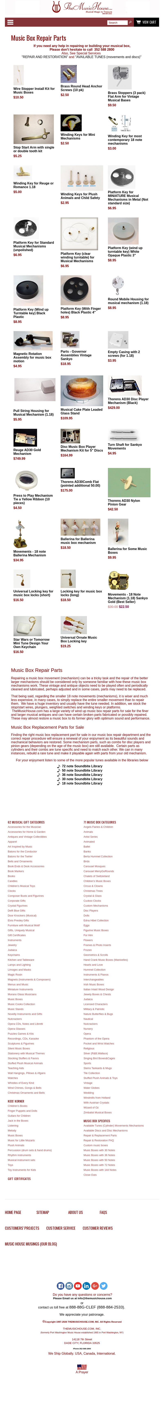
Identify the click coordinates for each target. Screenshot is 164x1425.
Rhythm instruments (19, 1155)
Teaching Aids (16, 1068)
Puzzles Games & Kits (21, 1033)
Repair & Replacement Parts (100, 1135)
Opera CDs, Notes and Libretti (25, 1023)
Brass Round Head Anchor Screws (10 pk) (81, 88)
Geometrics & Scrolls (96, 954)
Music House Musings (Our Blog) (31, 1244)
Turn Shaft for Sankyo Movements (125, 446)
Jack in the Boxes (18, 1120)
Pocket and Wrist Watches (99, 1043)
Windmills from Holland (97, 1097)
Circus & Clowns (93, 885)
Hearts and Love (93, 964)
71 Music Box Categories (100, 822)
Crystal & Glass (93, 895)
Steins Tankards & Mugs (98, 1068)
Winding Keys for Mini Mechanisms (78, 136)
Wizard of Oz (91, 1107)
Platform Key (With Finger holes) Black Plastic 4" (81, 310)
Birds (86, 861)
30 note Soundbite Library (82, 779)
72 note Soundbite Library (82, 766)
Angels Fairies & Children (98, 826)
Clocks (12, 890)
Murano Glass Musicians (22, 994)
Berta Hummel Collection (98, 856)
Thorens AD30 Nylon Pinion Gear (124, 502)
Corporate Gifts (17, 900)
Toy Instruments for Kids (22, 1169)
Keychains (14, 954)
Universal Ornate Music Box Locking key (79, 639)
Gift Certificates (17, 935)
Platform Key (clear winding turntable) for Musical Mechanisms (77, 257)
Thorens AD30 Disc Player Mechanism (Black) (128, 401)
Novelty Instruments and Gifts (25, 1014)
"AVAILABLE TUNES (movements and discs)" (108, 57)
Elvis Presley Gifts (18, 920)
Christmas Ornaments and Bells (26, 1092)
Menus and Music (18, 984)
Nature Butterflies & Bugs (98, 1014)
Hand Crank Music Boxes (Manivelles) (106, 959)
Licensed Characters (95, 1004)
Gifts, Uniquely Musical (21, 930)
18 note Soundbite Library (82, 783)
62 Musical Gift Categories (26, 822)
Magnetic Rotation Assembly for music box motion (32, 357)
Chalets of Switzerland (97, 876)
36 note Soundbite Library (82, 775)
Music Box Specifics (97, 1120)
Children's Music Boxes (97, 881)
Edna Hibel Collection (96, 920)
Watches (13, 1078)
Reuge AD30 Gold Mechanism (27, 451)
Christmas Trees (93, 890)
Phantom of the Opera (96, 1038)
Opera (87, 1033)
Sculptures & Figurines (21, 1043)
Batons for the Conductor (22, 851)
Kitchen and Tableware (21, 959)
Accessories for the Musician (24, 826)
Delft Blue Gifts (16, 910)
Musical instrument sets (21, 1160)
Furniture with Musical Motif (24, 925)
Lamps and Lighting (19, 964)
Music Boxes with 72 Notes (99, 1165)
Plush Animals (16, 1145)
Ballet (87, 846)
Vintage (88, 1082)
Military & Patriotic (94, 1009)
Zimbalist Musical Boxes (98, 1112)
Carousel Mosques (94, 866)
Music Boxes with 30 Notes (99, 1150)
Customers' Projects (22, 1228)
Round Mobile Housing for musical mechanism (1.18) (128, 301)
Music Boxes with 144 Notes (100, 1169)
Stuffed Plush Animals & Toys (101, 1078)
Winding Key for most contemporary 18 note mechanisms (125, 139)
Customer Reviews (98, 1228)
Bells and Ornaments (20, 861)
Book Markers (16, 871)
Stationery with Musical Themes (26, 1053)
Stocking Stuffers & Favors (23, 1058)
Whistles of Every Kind (21, 1082)
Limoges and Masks (19, 969)
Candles (12, 881)
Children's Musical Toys (21, 885)
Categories (10, 22)
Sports (87, 1063)
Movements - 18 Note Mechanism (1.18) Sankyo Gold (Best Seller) (128, 598)
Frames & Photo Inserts (97, 945)
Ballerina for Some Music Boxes (127, 550)
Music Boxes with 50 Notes (99, 1160)
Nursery (88, 1028)
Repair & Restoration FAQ (99, 1140)
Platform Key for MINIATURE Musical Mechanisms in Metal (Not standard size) (128, 197)
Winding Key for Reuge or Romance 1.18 (34, 185)
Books (11, 876)
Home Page (13, 1212)
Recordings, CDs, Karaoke (23, 1038)
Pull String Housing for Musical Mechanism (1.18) (34, 412)
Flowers (88, 940)
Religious (89, 1048)
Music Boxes (15, 999)
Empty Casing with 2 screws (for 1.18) (124, 353)
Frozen (88, 950)
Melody (12, 1130)
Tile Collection (92, 1073)
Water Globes (92, 1087)
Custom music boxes (96, 1145)
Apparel (12, 841)
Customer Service (61, 1228)
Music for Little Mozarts (21, 1140)
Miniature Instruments (20, 989)
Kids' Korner (16, 1101)
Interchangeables (94, 979)
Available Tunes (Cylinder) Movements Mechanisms (114, 1125)
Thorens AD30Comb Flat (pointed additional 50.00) (80, 483)
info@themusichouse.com (95, 1298)
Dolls (86, 915)
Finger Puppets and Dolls (22, 1110)
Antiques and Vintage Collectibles (27, 836)
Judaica (12, 950)
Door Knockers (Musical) (22, 915)
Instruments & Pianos (96, 974)
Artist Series (91, 836)
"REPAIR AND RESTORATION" (45, 57)
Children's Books (17, 1105)
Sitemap (42, 1212)
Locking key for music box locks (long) (81, 593)
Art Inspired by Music (20, 846)
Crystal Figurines (17, 905)
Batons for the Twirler (20, 856)
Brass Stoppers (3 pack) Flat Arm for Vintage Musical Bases (126, 96)
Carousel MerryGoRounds (99, 871)
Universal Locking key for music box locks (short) (33, 593)
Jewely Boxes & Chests (97, 994)
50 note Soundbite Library (82, 770)
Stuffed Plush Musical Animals (25, 1063)
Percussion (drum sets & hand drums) (30, 1150)
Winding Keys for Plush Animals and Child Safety (80, 196)
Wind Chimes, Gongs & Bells (24, 1087)
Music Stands (16, 1009)
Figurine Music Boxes (96, 930)
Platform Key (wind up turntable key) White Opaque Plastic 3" (125, 251)
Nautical (88, 1018)
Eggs (86, 925)
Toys (10, 1165)
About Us (75, 1212)
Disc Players (91, 910)
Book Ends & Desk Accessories (26, 866)
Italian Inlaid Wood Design (99, 989)
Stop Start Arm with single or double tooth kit (34, 149)
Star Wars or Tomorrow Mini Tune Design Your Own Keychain (32, 643)
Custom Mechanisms (96, 905)
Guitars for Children (19, 1115)
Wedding (89, 1092)
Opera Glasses (16, 1028)
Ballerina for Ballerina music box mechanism (78, 540)
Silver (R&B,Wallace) (96, 1053)
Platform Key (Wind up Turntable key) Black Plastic (31, 313)
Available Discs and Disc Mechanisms (106, 1130)
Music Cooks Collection (21, 1004)
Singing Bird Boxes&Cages (99, 1058)
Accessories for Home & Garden (26, 831)
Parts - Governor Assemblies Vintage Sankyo (76, 355)
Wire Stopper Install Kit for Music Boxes (34, 90)
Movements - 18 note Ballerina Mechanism (30, 553)
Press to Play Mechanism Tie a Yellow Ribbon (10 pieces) (33, 499)
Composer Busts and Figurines (26, 895)
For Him (88, 935)
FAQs (103, 1212)
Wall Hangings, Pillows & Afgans (26, 1073)
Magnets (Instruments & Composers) (29, 979)
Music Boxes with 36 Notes (99, 1155)
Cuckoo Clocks (92, 900)
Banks (87, 851)
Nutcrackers (15, 1018)
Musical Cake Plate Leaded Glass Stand (82, 411)
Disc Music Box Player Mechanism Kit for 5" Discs (82, 448)
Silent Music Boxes (19, 1048)
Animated (89, 841)
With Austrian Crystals (96, 1102)
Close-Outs (90, 1174)
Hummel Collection (94, 969)
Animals (88, 831)
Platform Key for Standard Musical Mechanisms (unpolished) (34, 246)
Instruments (14, 940)
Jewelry (12, 945)
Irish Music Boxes (94, 984)
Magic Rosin (15, 974)
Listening (13, 1125)
